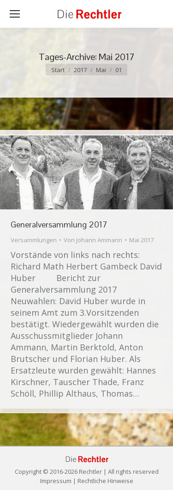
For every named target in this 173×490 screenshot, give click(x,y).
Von (93, 240)
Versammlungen (34, 240)
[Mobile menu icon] (14, 13)
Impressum (56, 481)
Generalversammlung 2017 (59, 224)
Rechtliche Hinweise (105, 481)
